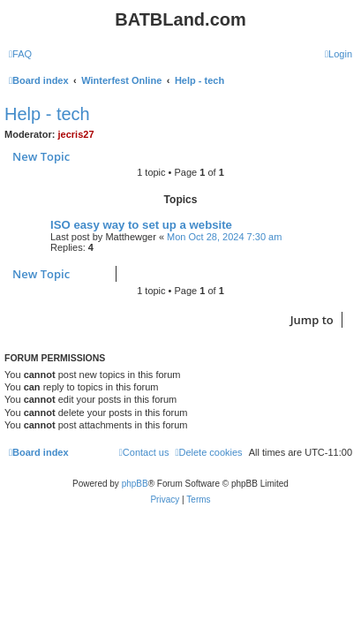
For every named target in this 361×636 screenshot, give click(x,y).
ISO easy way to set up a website (141, 224)
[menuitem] (20, 53)
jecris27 (76, 134)
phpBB (135, 483)
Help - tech (47, 114)
